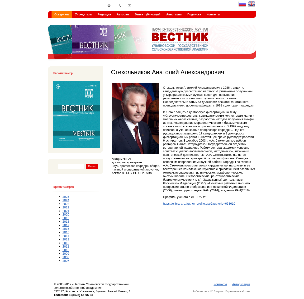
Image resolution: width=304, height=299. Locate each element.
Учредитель (83, 14)
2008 (65, 257)
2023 (65, 204)
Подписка (194, 14)
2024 (65, 200)
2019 (65, 218)
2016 (65, 228)
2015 (65, 232)
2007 (65, 260)
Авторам (123, 14)
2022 (65, 207)
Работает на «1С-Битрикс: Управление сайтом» (221, 291)
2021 (65, 211)
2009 (65, 253)
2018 (65, 221)
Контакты (213, 14)
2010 (65, 250)
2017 (65, 225)
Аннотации (174, 14)
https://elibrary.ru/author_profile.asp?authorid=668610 (199, 203)
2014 (65, 236)
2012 (65, 243)
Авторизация (241, 284)
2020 (65, 214)
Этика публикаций (148, 14)
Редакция (104, 14)
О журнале (61, 14)
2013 (65, 239)
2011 (65, 246)
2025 (65, 196)
